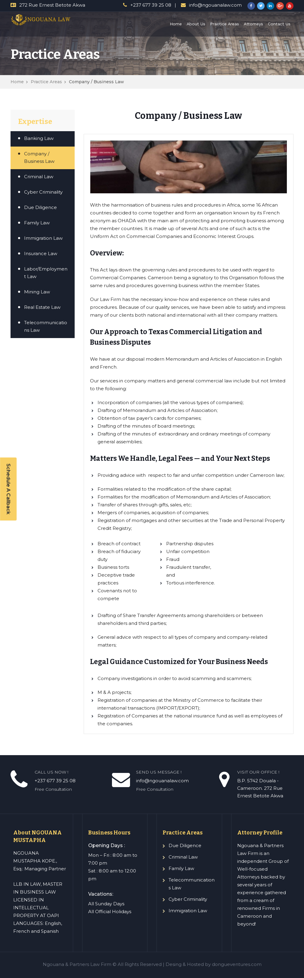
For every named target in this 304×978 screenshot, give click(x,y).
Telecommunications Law (45, 326)
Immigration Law (43, 238)
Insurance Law (40, 253)
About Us (196, 23)
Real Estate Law (42, 307)
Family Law (37, 223)
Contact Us (279, 23)
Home (176, 23)
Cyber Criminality (43, 192)
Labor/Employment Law (45, 272)
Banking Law (39, 138)
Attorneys (253, 23)
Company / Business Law (39, 157)
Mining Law (37, 292)
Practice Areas (224, 23)
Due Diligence (40, 207)
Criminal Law (38, 176)
